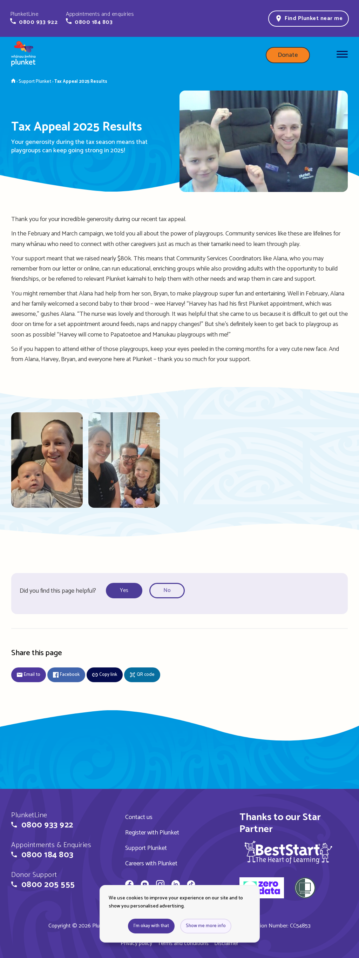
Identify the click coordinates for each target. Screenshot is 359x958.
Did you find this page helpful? (58, 591)
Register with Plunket (152, 832)
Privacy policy (136, 943)
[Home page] (23, 55)
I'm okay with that (151, 926)
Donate (288, 55)
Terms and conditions (183, 943)
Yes (124, 590)
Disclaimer (226, 943)
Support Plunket (146, 848)
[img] (288, 852)
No (167, 590)
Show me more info (206, 926)
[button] (33, 18)
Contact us (139, 817)
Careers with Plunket (151, 863)
